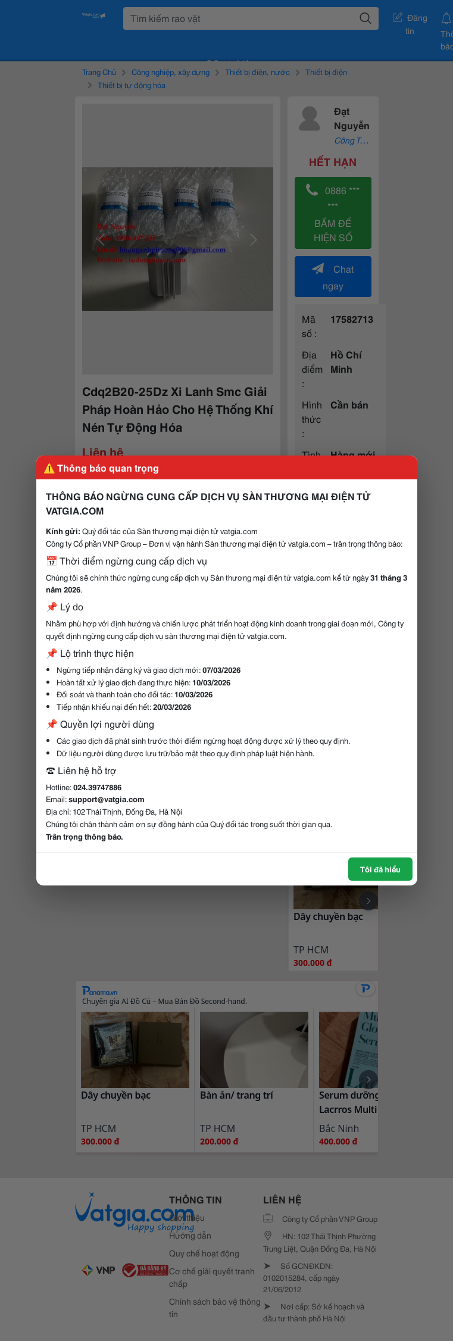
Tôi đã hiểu (380, 868)
